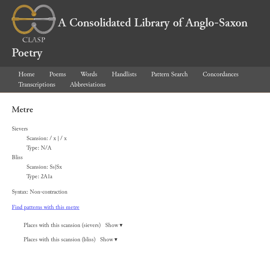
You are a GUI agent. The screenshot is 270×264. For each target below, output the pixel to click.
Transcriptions (36, 84)
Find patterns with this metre (45, 207)
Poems (57, 74)
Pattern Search (169, 74)
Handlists (124, 74)
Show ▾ (113, 225)
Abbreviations (88, 84)
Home (26, 74)
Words (89, 74)
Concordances (220, 74)
